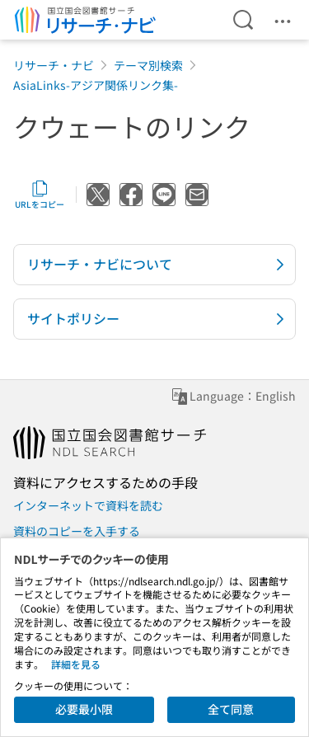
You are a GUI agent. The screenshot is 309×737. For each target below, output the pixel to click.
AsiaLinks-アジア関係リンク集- (95, 85)
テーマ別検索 (148, 65)
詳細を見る (76, 664)
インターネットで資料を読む (88, 505)
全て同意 (231, 709)
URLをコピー (39, 194)
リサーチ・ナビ (53, 65)
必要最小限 (84, 709)
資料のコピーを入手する (76, 531)
